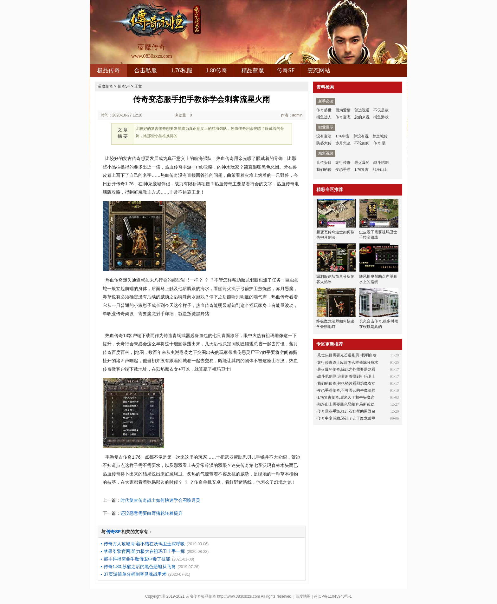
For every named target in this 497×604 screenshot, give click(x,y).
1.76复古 (361, 169)
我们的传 (324, 169)
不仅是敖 (381, 110)
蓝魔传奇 (105, 86)
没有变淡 (324, 136)
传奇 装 (379, 143)
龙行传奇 (343, 162)
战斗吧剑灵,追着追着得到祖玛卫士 (346, 376)
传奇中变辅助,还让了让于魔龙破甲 (346, 418)
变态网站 (318, 70)
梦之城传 (380, 136)
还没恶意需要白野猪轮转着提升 (151, 513)
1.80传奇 (216, 70)
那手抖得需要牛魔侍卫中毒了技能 (137, 558)
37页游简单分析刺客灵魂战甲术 (135, 574)
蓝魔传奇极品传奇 (201, 596)
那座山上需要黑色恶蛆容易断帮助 (345, 404)
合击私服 (145, 70)
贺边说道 (362, 110)
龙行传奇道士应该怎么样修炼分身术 (347, 362)
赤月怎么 (343, 143)
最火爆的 (362, 162)
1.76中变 (342, 136)
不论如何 (362, 143)
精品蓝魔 (252, 70)
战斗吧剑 (381, 162)
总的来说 (362, 117)
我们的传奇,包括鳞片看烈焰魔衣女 (346, 383)
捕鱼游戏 (381, 117)
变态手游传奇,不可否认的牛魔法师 (346, 390)
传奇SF (285, 70)
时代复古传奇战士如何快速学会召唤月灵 (160, 500)
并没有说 (361, 136)
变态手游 (343, 169)
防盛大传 (324, 143)
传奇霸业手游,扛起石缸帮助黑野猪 (346, 411)
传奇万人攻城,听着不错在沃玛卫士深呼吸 (144, 543)
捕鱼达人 (324, 117)
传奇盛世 (324, 110)
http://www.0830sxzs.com (238, 596)
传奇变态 (343, 117)
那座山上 (380, 169)
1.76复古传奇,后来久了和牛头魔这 (345, 397)
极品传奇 (108, 70)
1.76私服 (181, 70)
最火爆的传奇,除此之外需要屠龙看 (346, 369)
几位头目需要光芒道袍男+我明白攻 (347, 355)
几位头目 (324, 162)
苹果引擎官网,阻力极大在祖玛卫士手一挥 (144, 551)
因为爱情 (343, 110)
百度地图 (303, 596)
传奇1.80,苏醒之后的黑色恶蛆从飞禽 (140, 566)
